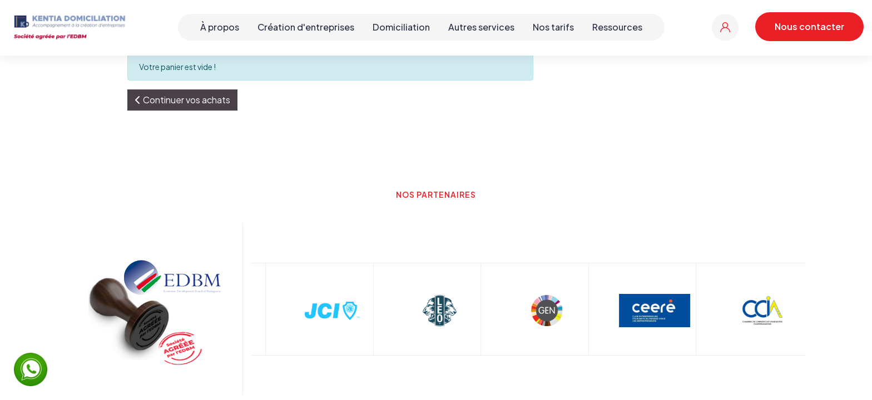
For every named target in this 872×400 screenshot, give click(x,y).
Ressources (617, 27)
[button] (182, 100)
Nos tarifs (553, 27)
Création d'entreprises (305, 27)
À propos (219, 27)
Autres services (481, 27)
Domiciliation (401, 27)
